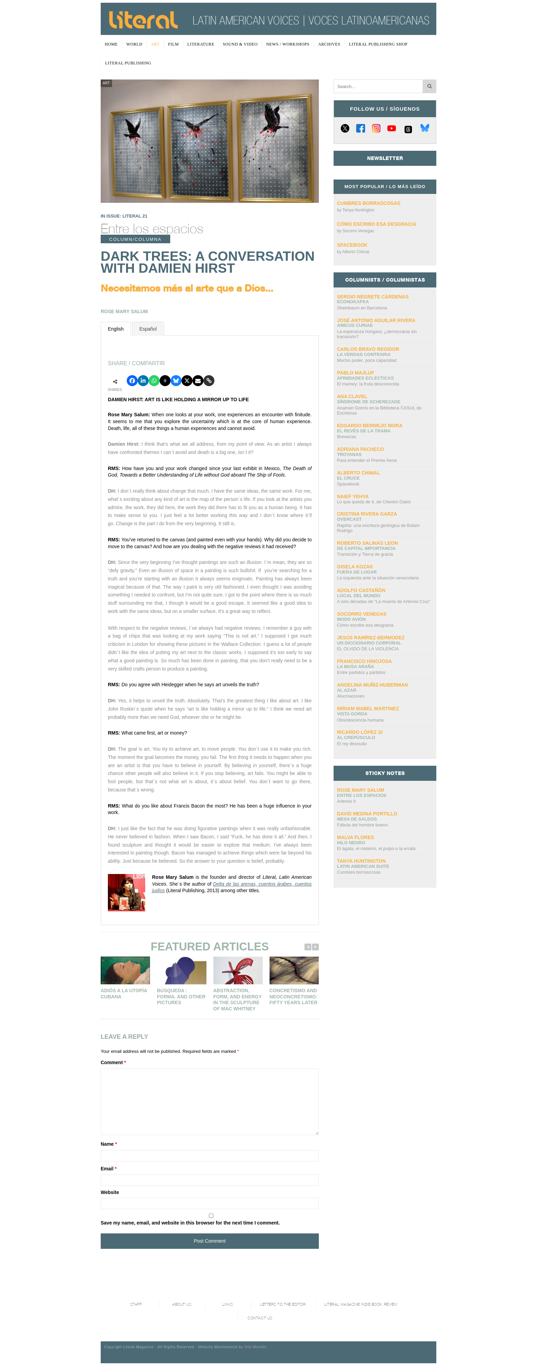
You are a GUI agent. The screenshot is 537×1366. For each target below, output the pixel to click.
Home (111, 44)
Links (227, 1304)
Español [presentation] (148, 329)
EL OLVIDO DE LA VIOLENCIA (368, 648)
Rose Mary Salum (360, 790)
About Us (181, 1304)
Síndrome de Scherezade (368, 401)
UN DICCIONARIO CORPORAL (369, 642)
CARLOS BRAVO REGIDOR (368, 349)
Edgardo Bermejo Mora (369, 425)
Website (110, 1192)
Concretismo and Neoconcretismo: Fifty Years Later (293, 996)
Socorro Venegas (358, 231)
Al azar (346, 690)
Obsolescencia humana (360, 720)
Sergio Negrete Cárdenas (373, 296)
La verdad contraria (364, 354)
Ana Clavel (352, 396)
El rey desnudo (352, 743)
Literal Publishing (128, 63)
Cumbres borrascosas (368, 203)
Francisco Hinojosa (364, 661)
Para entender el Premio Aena (367, 460)
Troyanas (349, 454)
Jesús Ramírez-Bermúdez (371, 637)
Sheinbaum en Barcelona (362, 307)
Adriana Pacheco (360, 449)
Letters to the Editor (283, 1304)
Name (109, 1144)
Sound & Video (240, 44)
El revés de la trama (364, 430)
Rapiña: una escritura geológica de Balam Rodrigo (378, 528)
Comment (113, 1062)
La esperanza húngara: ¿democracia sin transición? (377, 334)
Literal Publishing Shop (378, 44)
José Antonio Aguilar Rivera (376, 320)
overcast (349, 519)
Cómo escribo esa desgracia (376, 224)
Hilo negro (351, 842)
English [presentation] (116, 329)
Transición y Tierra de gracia (365, 554)
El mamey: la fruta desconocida (368, 383)
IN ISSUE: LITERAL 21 (124, 216)
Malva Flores (355, 837)
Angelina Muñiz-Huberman (372, 685)
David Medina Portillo (367, 813)
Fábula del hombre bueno (362, 824)
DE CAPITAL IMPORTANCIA (366, 548)
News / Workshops (288, 44)
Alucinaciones (350, 696)
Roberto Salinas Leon (367, 543)
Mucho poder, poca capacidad (366, 360)
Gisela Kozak (355, 566)
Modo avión (351, 619)
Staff (136, 1304)
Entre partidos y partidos (361, 672)
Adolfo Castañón (361, 590)
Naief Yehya (353, 496)
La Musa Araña (355, 666)
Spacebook (352, 245)
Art (155, 44)
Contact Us (260, 1318)
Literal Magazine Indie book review (361, 1304)
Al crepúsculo (356, 737)
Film (173, 44)
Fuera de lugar (357, 572)
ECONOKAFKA (353, 301)
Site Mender (256, 1347)
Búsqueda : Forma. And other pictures (181, 996)
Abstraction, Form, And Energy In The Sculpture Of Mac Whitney (237, 999)
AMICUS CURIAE (355, 325)
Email (109, 1168)
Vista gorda (352, 713)
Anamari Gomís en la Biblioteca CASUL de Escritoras (379, 410)
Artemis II (346, 801)
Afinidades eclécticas (365, 378)
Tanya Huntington (358, 210)
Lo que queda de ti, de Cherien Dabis (374, 501)
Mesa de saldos (357, 819)
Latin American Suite (363, 866)
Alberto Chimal (355, 251)
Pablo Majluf (355, 373)
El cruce (348, 478)
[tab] (116, 328)
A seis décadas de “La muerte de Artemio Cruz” (383, 601)
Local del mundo (358, 595)
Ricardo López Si (360, 732)
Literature (200, 44)
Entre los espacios (152, 228)
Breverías (346, 436)
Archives (329, 44)
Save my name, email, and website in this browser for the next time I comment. (190, 1223)
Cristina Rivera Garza (367, 514)
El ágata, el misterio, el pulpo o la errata (376, 848)
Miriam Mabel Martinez (368, 708)
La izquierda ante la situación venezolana (378, 577)
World (134, 44)
